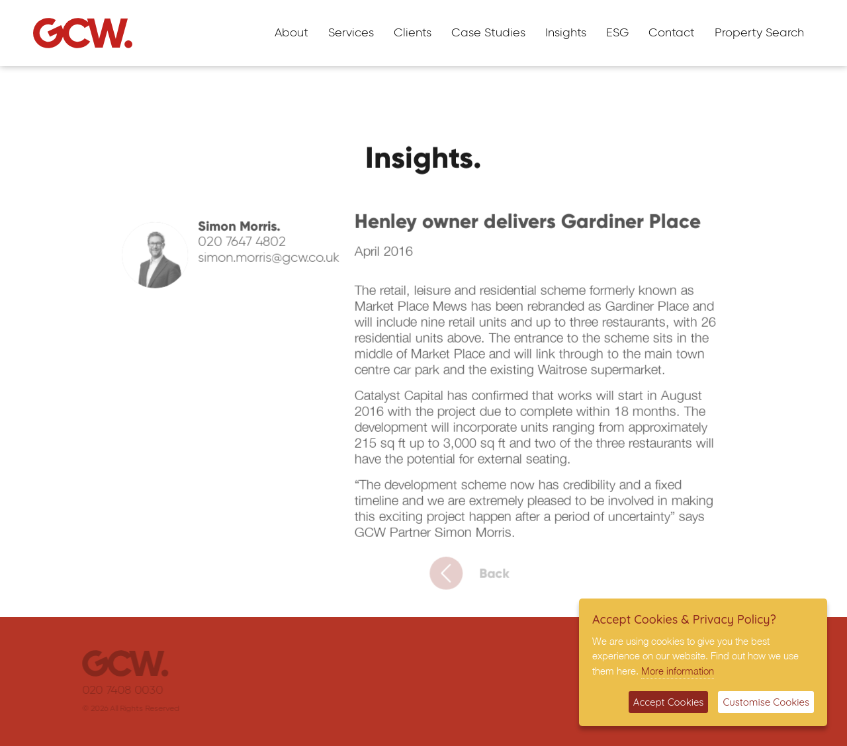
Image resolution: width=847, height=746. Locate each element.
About (291, 33)
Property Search (759, 33)
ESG (617, 33)
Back (477, 577)
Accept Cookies (668, 702)
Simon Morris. (244, 230)
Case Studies (488, 33)
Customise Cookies (766, 702)
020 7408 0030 (130, 690)
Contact (671, 33)
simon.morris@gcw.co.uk (274, 262)
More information (677, 671)
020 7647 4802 (247, 246)
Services (351, 33)
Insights (565, 33)
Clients (412, 33)
